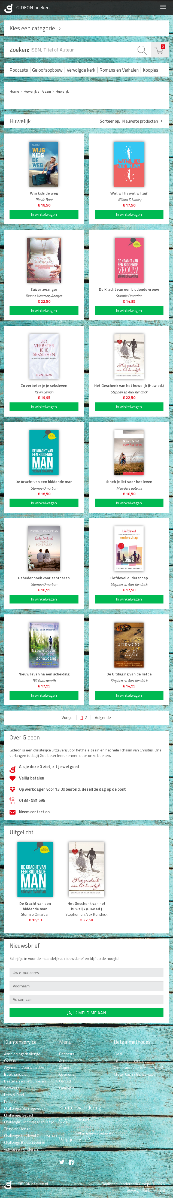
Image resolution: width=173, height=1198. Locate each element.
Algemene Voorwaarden (24, 1067)
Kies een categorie (32, 28)
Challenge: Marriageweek (24, 1108)
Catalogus (67, 1088)
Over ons (11, 1060)
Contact (65, 1081)
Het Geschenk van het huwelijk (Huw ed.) (86, 906)
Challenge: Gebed (18, 1115)
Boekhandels (15, 1074)
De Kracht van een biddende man (35, 906)
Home (14, 91)
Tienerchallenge (17, 1129)
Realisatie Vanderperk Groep (125, 1184)
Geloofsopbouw (47, 70)
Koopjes (150, 70)
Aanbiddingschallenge (22, 1054)
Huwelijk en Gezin (37, 91)
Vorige (67, 717)
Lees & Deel (14, 1094)
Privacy (10, 1101)
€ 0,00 (163, 46)
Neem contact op (34, 812)
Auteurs (65, 1060)
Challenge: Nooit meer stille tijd (29, 1122)
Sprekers (11, 1088)
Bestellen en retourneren (25, 1081)
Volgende (103, 717)
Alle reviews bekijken (95, 1133)
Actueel (65, 1067)
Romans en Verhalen (119, 70)
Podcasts (19, 70)
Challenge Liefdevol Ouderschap (30, 1135)
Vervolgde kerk (81, 70)
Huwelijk (62, 91)
